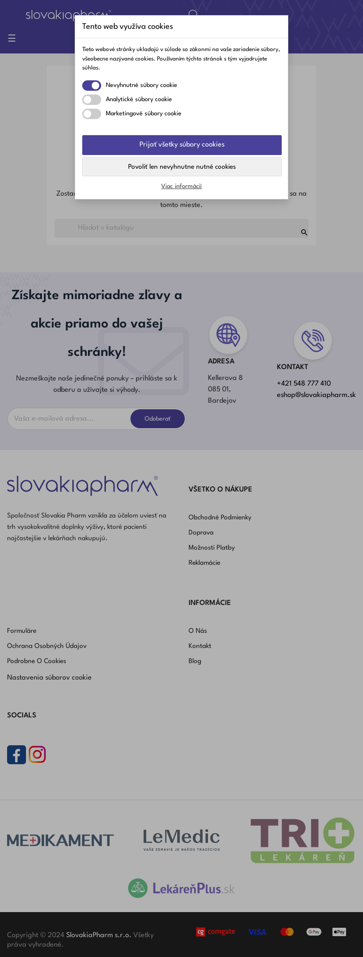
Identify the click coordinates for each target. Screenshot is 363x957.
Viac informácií (181, 186)
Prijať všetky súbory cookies (182, 144)
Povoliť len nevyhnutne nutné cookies (182, 167)
